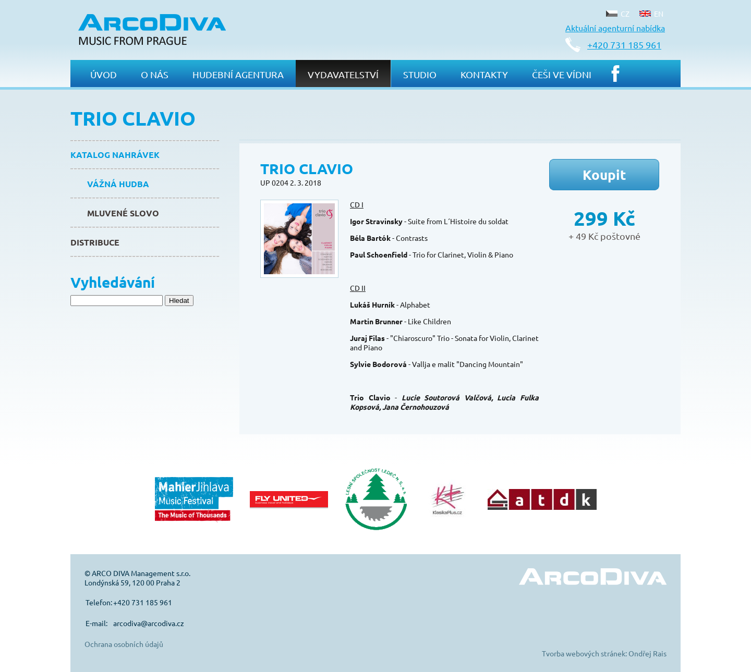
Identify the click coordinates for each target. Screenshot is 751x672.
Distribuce (94, 242)
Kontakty (484, 74)
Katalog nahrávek (115, 154)
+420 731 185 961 (624, 44)
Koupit (604, 174)
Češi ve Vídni (561, 74)
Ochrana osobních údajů (123, 644)
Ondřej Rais (647, 653)
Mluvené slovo (123, 212)
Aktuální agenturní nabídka (615, 27)
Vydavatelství (343, 74)
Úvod (103, 74)
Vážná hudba (118, 183)
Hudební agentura (238, 74)
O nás (154, 74)
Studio (420, 74)
